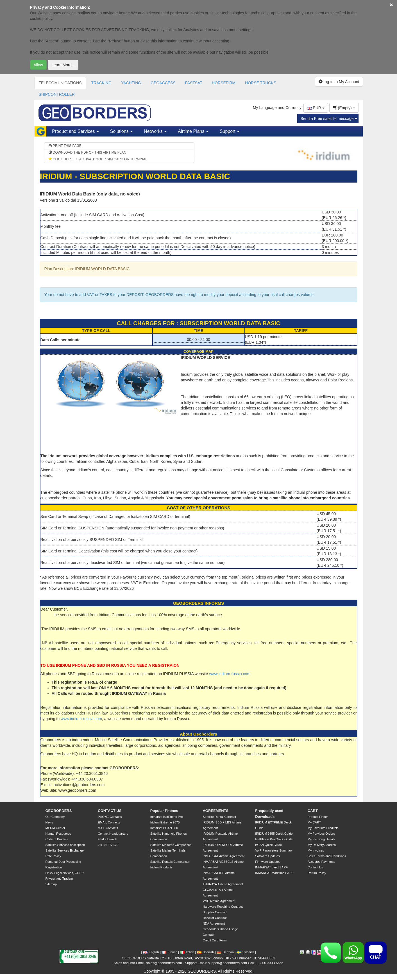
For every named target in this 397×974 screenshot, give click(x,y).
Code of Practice (57, 839)
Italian (187, 952)
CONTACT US (109, 811)
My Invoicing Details (321, 839)
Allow (38, 65)
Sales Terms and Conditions (327, 856)
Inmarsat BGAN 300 (164, 828)
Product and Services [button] (75, 131)
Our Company (55, 816)
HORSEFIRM (223, 83)
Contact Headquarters (113, 833)
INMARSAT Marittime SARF (274, 873)
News (49, 822)
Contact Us (315, 867)
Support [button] (229, 131)
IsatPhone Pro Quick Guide (273, 839)
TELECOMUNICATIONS (60, 83)
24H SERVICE (108, 844)
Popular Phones (164, 811)
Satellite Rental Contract (219, 816)
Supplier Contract (214, 912)
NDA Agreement (214, 923)
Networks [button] (155, 131)
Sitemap (51, 884)
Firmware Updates (267, 861)
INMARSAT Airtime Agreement (223, 856)
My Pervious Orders (321, 833)
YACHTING (131, 83)
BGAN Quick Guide (268, 844)
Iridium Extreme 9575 (165, 822)
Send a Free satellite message (329, 118)
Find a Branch (107, 839)
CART (313, 811)
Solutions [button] (121, 131)
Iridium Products (161, 867)
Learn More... (63, 65)
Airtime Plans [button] (193, 131)
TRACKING (101, 83)
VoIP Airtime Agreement (219, 901)
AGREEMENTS (215, 811)
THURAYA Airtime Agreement (223, 884)
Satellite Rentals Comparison (170, 861)
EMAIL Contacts (109, 822)
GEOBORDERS (59, 811)
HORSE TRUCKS (260, 83)
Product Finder (318, 816)
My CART (314, 822)
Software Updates (267, 856)
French (169, 952)
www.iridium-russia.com (229, 674)
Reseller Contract (214, 918)
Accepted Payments (321, 861)
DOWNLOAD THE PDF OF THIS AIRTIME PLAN (87, 152)
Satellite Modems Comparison (171, 844)
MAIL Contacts (108, 828)
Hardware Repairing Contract (222, 906)
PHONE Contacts (110, 816)
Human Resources (58, 833)
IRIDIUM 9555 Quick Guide (273, 833)
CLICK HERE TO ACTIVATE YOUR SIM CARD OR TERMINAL (98, 159)
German (225, 952)
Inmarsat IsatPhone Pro (166, 816)
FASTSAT (193, 83)
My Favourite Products (323, 828)
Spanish (205, 952)
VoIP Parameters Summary (273, 850)
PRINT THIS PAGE (65, 146)
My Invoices (316, 850)
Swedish (245, 952)
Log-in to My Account (339, 81)
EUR (315, 108)
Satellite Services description (65, 844)
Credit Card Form (214, 940)
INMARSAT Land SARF (271, 867)
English (151, 952)
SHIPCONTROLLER (57, 94)
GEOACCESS (163, 83)
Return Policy (317, 873)
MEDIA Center (55, 828)
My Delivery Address (322, 844)
